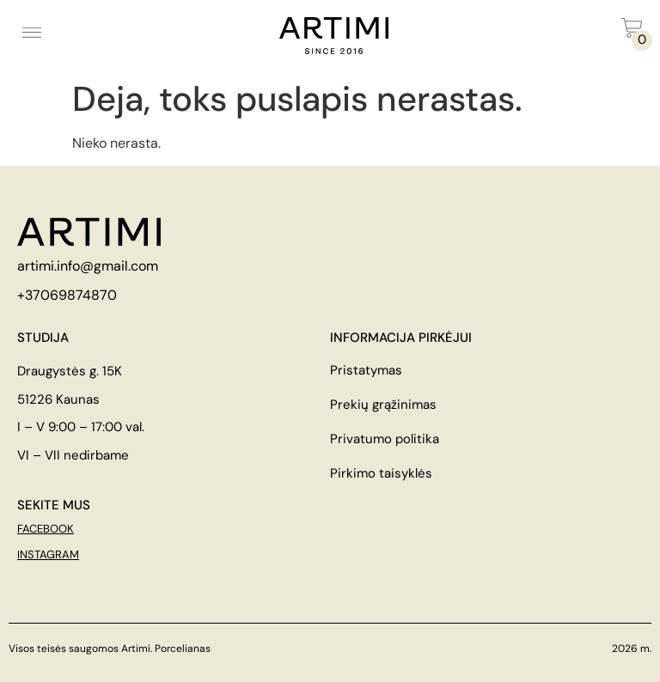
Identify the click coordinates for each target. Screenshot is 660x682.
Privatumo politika (384, 439)
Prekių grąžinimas (383, 404)
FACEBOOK (45, 528)
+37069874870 (67, 295)
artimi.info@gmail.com (87, 266)
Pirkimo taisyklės (381, 473)
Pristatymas (366, 370)
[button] (31, 31)
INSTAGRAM (48, 554)
